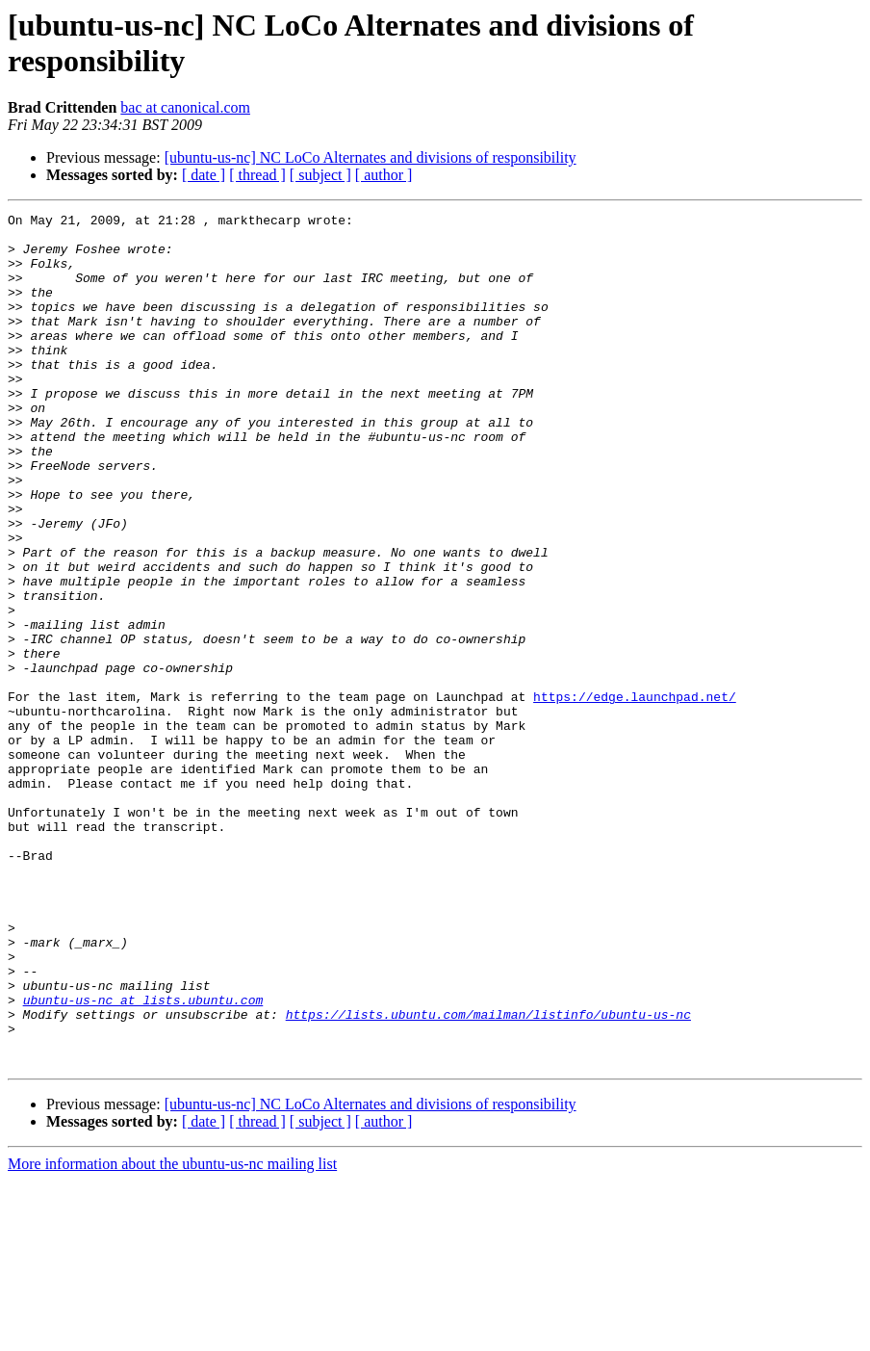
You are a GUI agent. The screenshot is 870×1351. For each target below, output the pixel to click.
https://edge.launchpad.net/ (634, 794)
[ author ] (384, 175)
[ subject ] (320, 175)
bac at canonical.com (185, 107)
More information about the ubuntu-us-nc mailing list (172, 1334)
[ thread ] (257, 175)
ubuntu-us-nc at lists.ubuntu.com (143, 1158)
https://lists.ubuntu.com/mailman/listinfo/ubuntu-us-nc (488, 1175)
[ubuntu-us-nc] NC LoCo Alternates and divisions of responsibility (370, 157)
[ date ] (203, 175)
